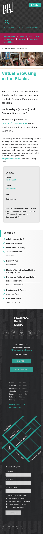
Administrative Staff (15, 239)
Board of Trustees (14, 243)
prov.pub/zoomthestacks (15, 123)
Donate (20, 361)
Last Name (10, 479)
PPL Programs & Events (17, 498)
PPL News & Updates (16, 507)
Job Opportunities (14, 252)
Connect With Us (25, 36)
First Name (10, 471)
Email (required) (12, 487)
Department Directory (15, 248)
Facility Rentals (15, 407)
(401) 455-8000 (21, 354)
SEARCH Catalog (8, 36)
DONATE (22, 39)
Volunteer (10, 256)
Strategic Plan (12, 294)
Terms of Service (13, 302)
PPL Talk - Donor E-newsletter (20, 501)
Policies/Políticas (13, 298)
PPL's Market (21, 370)
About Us (9, 233)
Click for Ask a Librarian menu (14, 49)
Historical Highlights (14, 281)
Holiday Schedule (16, 404)
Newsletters (11, 265)
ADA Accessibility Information (21, 350)
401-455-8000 (11, 180)
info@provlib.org (12, 188)
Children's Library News (17, 504)
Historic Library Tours (15, 285)
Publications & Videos (16, 290)
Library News (12, 261)
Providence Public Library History (21, 277)
